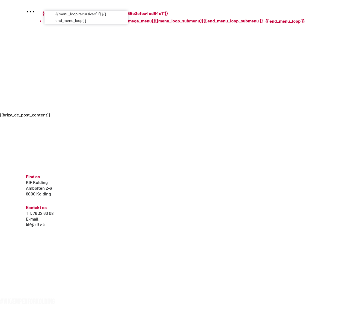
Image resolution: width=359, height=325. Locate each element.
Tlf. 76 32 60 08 (40, 213)
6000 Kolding (38, 193)
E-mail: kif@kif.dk (35, 221)
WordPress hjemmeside (18, 319)
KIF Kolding (37, 182)
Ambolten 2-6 (39, 188)
